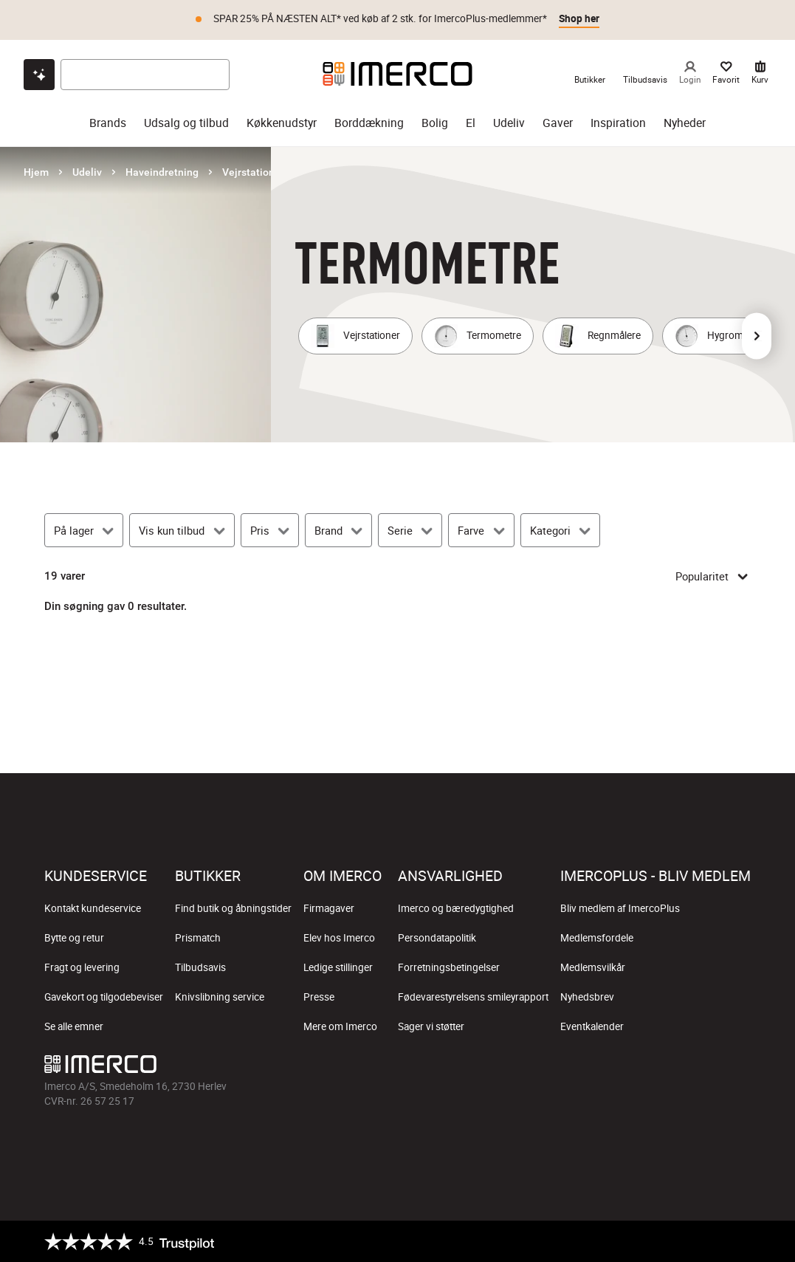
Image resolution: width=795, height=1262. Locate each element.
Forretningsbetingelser (449, 967)
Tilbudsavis (200, 967)
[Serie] (410, 530)
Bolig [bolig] (434, 123)
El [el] (470, 123)
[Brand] (338, 530)
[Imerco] (397, 74)
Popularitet (713, 576)
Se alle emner (73, 1026)
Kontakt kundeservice (92, 908)
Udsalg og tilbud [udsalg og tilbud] (186, 123)
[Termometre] (477, 336)
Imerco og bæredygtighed (456, 908)
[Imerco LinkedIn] (739, 1067)
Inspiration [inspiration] (618, 123)
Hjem (36, 172)
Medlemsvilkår (592, 967)
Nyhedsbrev (587, 997)
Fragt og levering (82, 967)
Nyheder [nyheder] (685, 123)
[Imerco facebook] (597, 1067)
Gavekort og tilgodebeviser (103, 997)
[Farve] (481, 530)
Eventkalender (592, 1026)
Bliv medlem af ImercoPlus (620, 908)
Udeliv (87, 172)
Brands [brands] (107, 123)
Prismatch (198, 937)
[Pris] (270, 530)
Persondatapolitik (437, 937)
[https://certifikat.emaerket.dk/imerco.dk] (738, 1241)
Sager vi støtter (431, 1026)
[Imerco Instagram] (632, 1067)
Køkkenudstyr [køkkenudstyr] (282, 123)
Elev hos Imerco (339, 937)
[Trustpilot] (129, 1241)
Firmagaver (328, 908)
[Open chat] (39, 74)
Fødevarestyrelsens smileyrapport (473, 997)
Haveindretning (162, 172)
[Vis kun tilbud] (181, 530)
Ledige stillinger (338, 967)
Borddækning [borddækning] (369, 123)
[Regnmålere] (598, 336)
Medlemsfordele (596, 937)
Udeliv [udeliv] (509, 123)
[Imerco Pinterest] (703, 1067)
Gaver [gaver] (558, 123)
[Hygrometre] (717, 336)
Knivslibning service (219, 997)
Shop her (579, 18)
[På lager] (83, 530)
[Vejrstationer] (355, 336)
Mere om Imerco (340, 1026)
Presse (318, 997)
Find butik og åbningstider (233, 908)
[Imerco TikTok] (668, 1067)
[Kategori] (560, 530)
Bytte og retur (74, 937)
